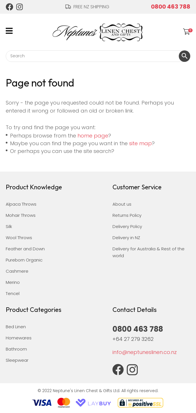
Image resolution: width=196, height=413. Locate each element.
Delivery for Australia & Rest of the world (148, 252)
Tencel (13, 293)
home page (92, 135)
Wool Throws (19, 238)
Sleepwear (17, 360)
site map (140, 143)
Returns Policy (126, 215)
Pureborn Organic (24, 260)
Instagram (20, 7)
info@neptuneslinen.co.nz (144, 352)
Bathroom (16, 349)
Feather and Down (25, 249)
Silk (9, 226)
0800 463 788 (170, 7)
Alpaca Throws (21, 204)
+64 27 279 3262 (133, 339)
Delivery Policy (127, 226)
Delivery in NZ (126, 238)
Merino (13, 282)
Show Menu (9, 31)
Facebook (9, 7)
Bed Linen (16, 327)
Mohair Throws (21, 215)
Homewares (19, 338)
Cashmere (17, 271)
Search (184, 56)
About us (121, 204)
